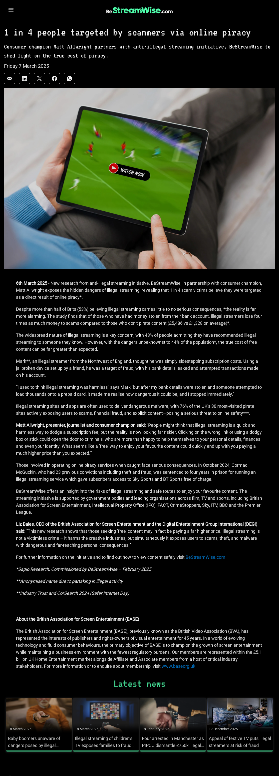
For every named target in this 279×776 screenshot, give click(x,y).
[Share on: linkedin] (24, 78)
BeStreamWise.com (205, 557)
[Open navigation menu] (11, 10)
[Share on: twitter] (39, 78)
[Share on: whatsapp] (69, 78)
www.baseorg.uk (178, 666)
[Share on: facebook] (54, 78)
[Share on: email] (9, 78)
